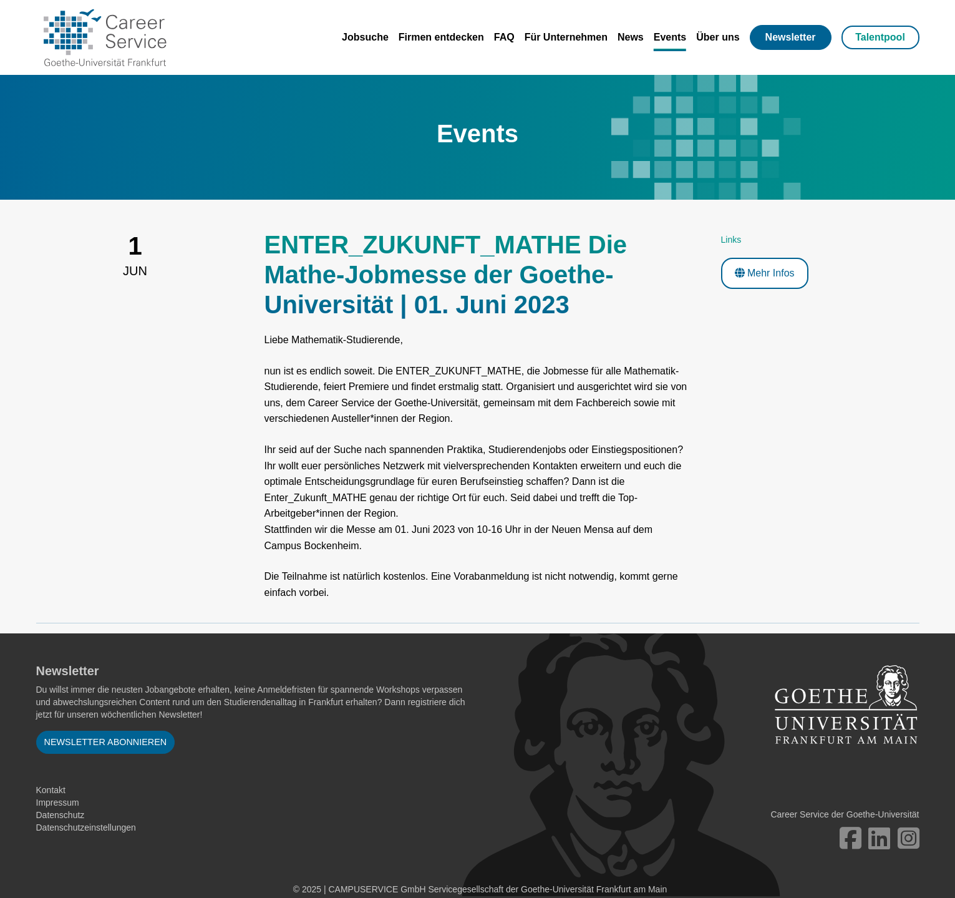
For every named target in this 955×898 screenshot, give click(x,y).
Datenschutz (60, 815)
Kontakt (50, 790)
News (631, 37)
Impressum (57, 803)
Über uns (717, 37)
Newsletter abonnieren (105, 742)
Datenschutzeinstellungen (86, 827)
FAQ (504, 37)
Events (670, 37)
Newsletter (790, 37)
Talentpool (880, 37)
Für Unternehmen (566, 37)
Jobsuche (365, 37)
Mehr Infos (765, 273)
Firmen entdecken (441, 37)
